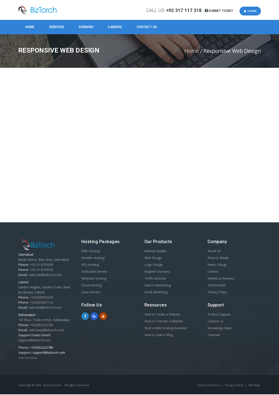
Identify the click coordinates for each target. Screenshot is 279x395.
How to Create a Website (162, 315)
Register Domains (157, 272)
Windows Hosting (93, 279)
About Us (214, 251)
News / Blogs (217, 265)
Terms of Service (209, 386)
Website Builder (155, 251)
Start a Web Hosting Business (165, 329)
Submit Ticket (219, 11)
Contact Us (147, 27)
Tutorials (214, 335)
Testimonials (217, 286)
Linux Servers (90, 293)
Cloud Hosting (91, 286)
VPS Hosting (90, 265)
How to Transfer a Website (163, 322)
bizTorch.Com (52, 386)
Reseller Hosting (93, 258)
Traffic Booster (155, 279)
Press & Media (218, 258)
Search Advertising (157, 286)
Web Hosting (90, 251)
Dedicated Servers (94, 272)
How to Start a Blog (158, 335)
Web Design (153, 258)
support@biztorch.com (49, 353)
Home (30, 27)
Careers (115, 27)
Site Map (254, 386)
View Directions (27, 358)
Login (249, 11)
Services (56, 27)
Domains (86, 27)
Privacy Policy (217, 293)
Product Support (219, 315)
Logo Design (153, 265)
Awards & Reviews (221, 279)
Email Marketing (155, 293)
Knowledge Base (220, 329)
